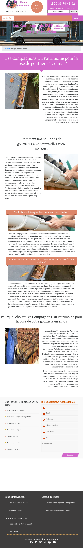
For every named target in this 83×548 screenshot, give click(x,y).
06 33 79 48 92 (63, 3)
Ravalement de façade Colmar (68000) (60, 503)
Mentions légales (52, 539)
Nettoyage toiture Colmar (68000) (58, 510)
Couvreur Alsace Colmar (37, 539)
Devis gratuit (14, 531)
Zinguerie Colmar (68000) (18, 510)
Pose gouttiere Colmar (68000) (20, 524)
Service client (7, 18)
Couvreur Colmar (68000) (18, 503)
